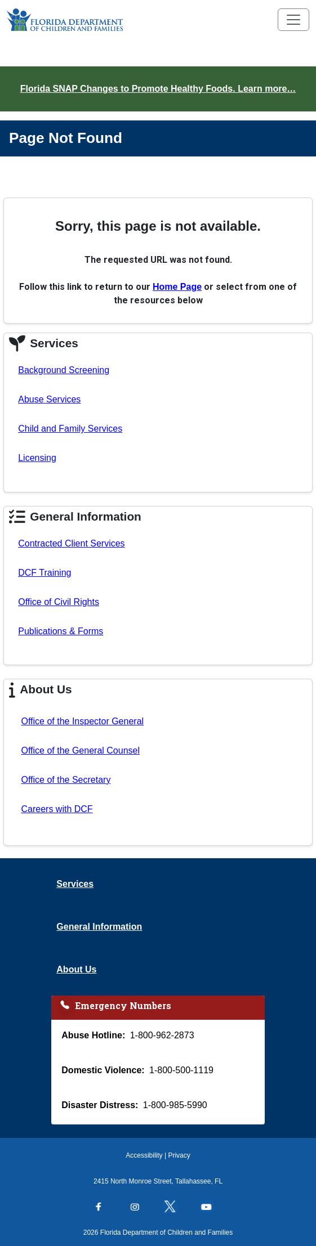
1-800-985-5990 (175, 1105)
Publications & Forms (60, 631)
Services (75, 884)
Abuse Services (49, 399)
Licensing (37, 458)
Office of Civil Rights (58, 602)
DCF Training (44, 572)
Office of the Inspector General (82, 721)
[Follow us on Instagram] (140, 1207)
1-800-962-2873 (162, 1035)
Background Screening (63, 370)
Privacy (179, 1155)
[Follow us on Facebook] (104, 1207)
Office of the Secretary (65, 780)
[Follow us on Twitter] (175, 1207)
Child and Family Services (70, 428)
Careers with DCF (56, 809)
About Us (76, 969)
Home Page (177, 287)
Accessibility (144, 1155)
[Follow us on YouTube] (211, 1207)
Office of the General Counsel (80, 750)
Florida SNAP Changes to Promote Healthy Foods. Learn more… (158, 88)
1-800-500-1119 (181, 1070)
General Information (99, 926)
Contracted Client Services (71, 543)
